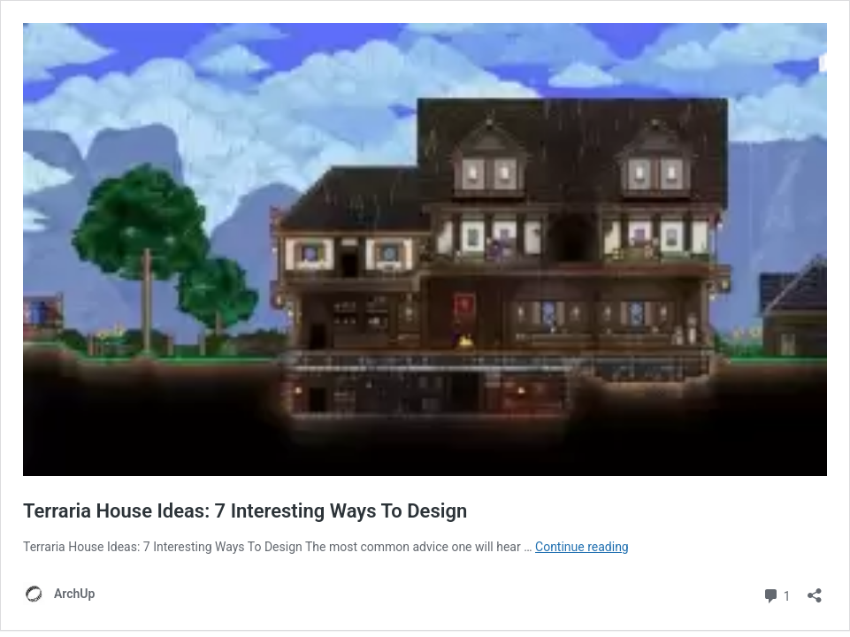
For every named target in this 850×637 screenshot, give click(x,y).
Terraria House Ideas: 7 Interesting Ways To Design (245, 511)
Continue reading (582, 547)
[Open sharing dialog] (814, 589)
